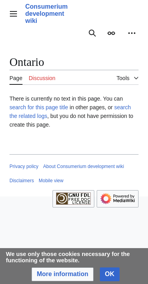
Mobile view (51, 180)
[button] (63, 274)
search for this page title (38, 107)
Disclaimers (21, 180)
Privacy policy (23, 166)
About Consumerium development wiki (83, 166)
